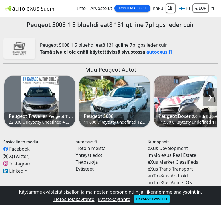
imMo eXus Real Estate (172, 155)
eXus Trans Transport (170, 169)
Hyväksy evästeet (152, 198)
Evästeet (85, 169)
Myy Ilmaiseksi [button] (132, 8)
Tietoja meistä (91, 148)
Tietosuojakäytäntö (74, 199)
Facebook (19, 149)
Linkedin (18, 171)
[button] (184, 8)
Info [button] (81, 8)
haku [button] (158, 8)
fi (212, 8)
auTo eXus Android (168, 176)
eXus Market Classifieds (173, 162)
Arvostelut (101, 8)
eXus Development (168, 148)
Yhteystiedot (89, 155)
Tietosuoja (87, 162)
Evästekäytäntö (114, 199)
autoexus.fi (159, 52)
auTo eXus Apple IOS (170, 182)
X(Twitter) (19, 156)
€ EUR (200, 8)
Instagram (20, 163)
